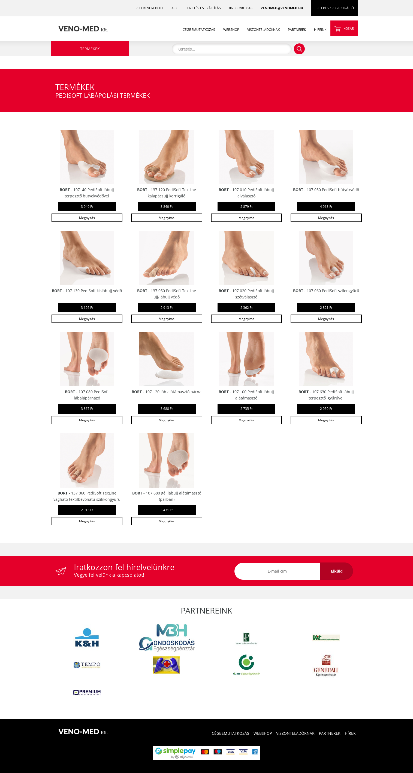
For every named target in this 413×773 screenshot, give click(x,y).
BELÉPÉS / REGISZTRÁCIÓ (334, 8)
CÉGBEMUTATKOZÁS (199, 29)
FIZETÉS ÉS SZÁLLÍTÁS (204, 8)
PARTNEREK (297, 29)
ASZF (175, 8)
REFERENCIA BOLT (149, 8)
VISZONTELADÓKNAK (263, 29)
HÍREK (350, 733)
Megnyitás (87, 217)
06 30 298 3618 (240, 8)
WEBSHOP (231, 29)
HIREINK (320, 29)
